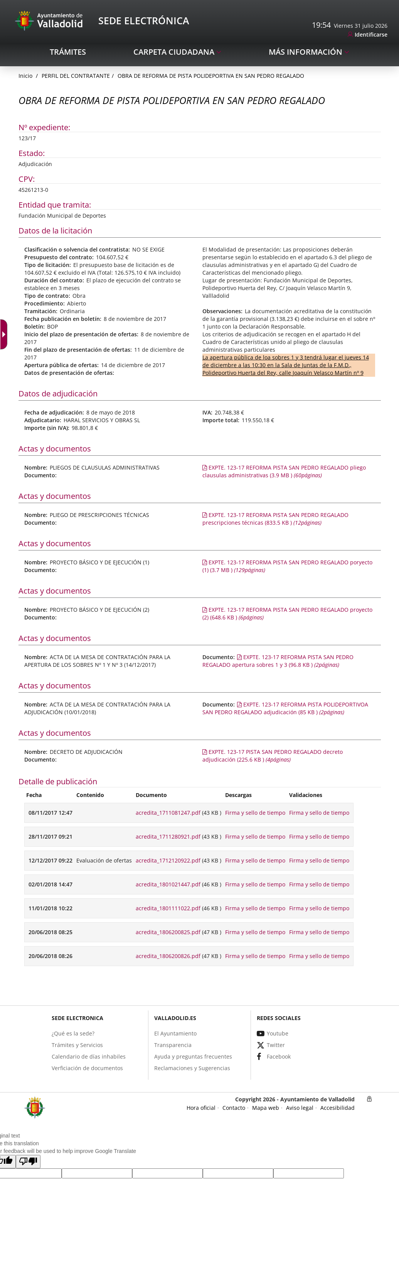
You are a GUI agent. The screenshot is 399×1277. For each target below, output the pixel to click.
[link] (367, 35)
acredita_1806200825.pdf (168, 932)
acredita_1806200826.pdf (168, 956)
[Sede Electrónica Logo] (50, 20)
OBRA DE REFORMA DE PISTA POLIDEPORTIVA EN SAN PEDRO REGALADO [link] (211, 75)
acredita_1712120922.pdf (168, 860)
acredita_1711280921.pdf (168, 836)
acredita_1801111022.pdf (168, 908)
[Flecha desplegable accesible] (5, 334)
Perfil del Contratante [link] (76, 75)
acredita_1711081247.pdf (168, 812)
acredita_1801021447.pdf (168, 884)
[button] (28, 1161)
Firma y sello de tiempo (255, 812)
